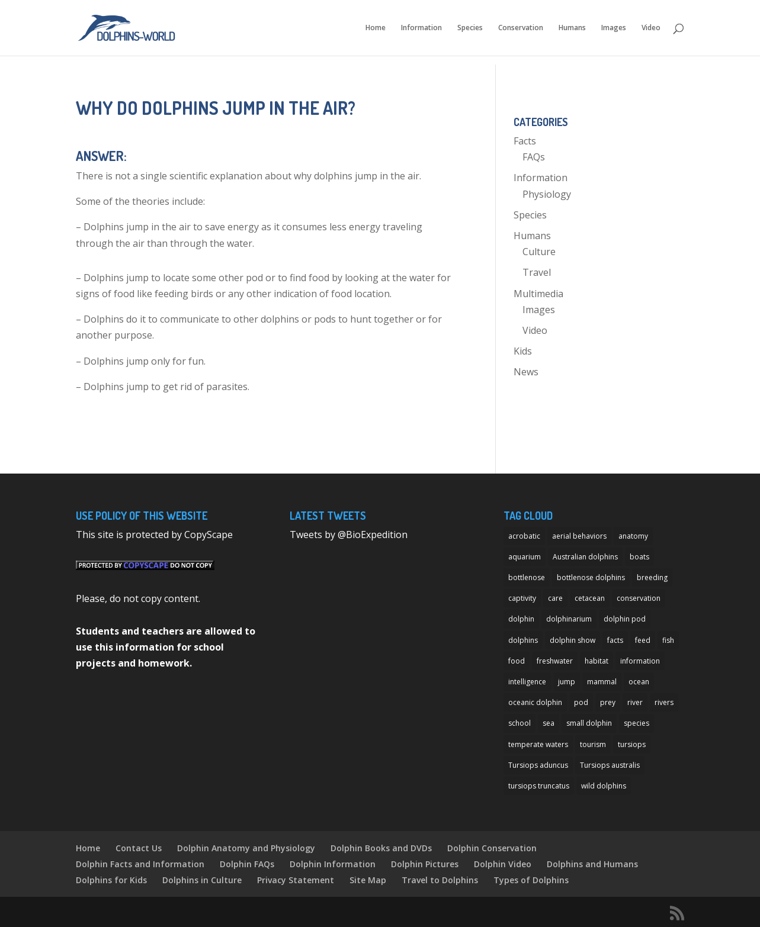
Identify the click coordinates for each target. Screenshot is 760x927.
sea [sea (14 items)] (548, 723)
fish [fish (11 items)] (668, 640)
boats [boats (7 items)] (639, 557)
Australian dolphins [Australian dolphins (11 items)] (585, 557)
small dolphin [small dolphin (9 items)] (589, 723)
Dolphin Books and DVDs (381, 848)
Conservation (520, 28)
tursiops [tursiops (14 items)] (632, 744)
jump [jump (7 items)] (566, 682)
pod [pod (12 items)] (581, 702)
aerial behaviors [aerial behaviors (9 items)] (579, 536)
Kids (523, 351)
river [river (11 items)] (635, 702)
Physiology (546, 194)
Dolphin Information (333, 864)
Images (613, 28)
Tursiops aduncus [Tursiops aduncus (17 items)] (538, 765)
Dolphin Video (502, 864)
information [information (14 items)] (640, 661)
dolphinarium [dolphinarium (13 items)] (569, 619)
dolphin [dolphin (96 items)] (521, 619)
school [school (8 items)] (519, 723)
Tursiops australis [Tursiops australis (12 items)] (610, 765)
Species (470, 28)
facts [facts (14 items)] (615, 640)
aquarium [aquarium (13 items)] (524, 557)
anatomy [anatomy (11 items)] (633, 536)
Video (651, 28)
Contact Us (139, 848)
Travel (536, 272)
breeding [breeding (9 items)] (652, 577)
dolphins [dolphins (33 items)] (523, 640)
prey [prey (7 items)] (607, 702)
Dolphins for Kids (111, 880)
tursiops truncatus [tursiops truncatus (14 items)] (538, 786)
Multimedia (538, 293)
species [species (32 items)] (636, 723)
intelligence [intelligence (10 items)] (527, 682)
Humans (572, 28)
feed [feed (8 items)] (642, 640)
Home (375, 28)
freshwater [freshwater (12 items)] (555, 661)
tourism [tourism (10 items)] (593, 744)
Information (421, 28)
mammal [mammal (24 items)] (602, 682)
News (526, 371)
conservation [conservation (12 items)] (638, 598)
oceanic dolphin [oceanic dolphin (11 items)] (535, 702)
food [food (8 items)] (516, 661)
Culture (539, 251)
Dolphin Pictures (424, 864)
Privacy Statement (295, 880)
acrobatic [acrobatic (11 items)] (524, 536)
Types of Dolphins (531, 880)
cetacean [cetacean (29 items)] (590, 598)
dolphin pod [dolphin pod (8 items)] (625, 619)
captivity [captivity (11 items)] (522, 598)
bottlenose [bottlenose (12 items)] (526, 577)
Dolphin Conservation (492, 848)
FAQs (533, 156)
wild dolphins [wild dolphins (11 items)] (603, 786)
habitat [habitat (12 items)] (596, 661)
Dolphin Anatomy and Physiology (246, 848)
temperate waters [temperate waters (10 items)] (538, 744)
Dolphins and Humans (592, 864)
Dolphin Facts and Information (140, 864)
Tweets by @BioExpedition (349, 534)
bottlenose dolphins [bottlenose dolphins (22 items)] (591, 577)
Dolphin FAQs (247, 864)
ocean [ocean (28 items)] (638, 682)
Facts (525, 140)
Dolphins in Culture (202, 880)
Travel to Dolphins (440, 880)
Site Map (367, 880)
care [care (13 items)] (555, 598)
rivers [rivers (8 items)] (664, 702)
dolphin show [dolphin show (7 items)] (572, 640)
